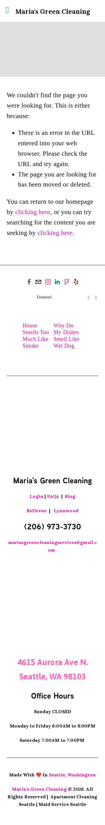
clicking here (32, 212)
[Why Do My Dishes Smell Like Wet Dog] (68, 311)
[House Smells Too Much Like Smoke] (37, 311)
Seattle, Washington (72, 775)
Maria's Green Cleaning (52, 11)
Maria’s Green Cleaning (39, 789)
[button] (89, 297)
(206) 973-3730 (52, 526)
